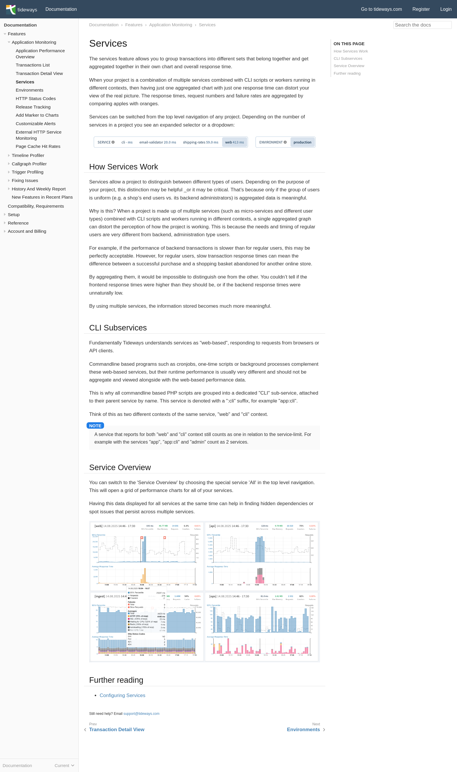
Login (446, 9)
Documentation (61, 9)
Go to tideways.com (381, 9)
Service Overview (349, 66)
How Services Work (351, 51)
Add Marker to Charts (37, 115)
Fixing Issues (25, 180)
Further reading (347, 73)
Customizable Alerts (36, 123)
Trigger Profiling (28, 171)
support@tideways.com (142, 714)
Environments (29, 89)
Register (421, 9)
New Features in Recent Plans (42, 197)
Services (25, 81)
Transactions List (33, 64)
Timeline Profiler (28, 155)
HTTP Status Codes (36, 98)
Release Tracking (33, 106)
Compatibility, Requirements (36, 206)
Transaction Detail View (39, 73)
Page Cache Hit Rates (38, 146)
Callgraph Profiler (29, 163)
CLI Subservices (348, 58)
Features (17, 33)
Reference (18, 222)
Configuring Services (122, 695)
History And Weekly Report (39, 188)
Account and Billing (27, 231)
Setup (14, 214)
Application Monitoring (34, 42)
